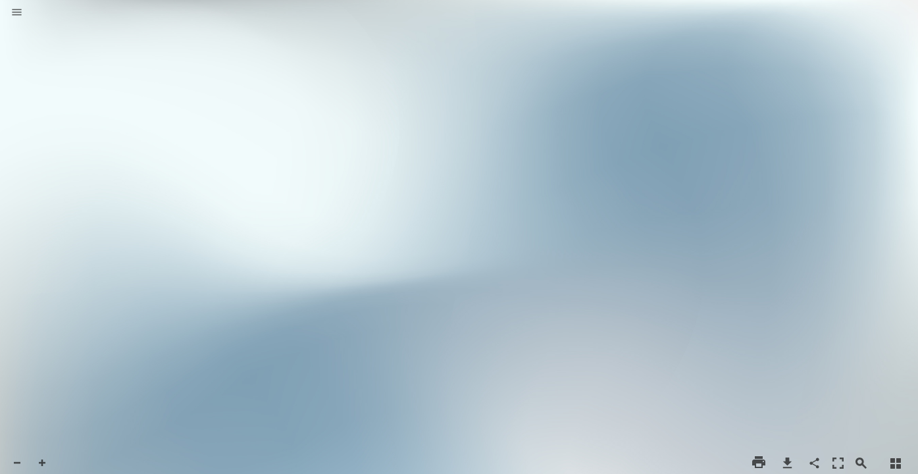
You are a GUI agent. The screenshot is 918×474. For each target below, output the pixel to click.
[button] (17, 13)
